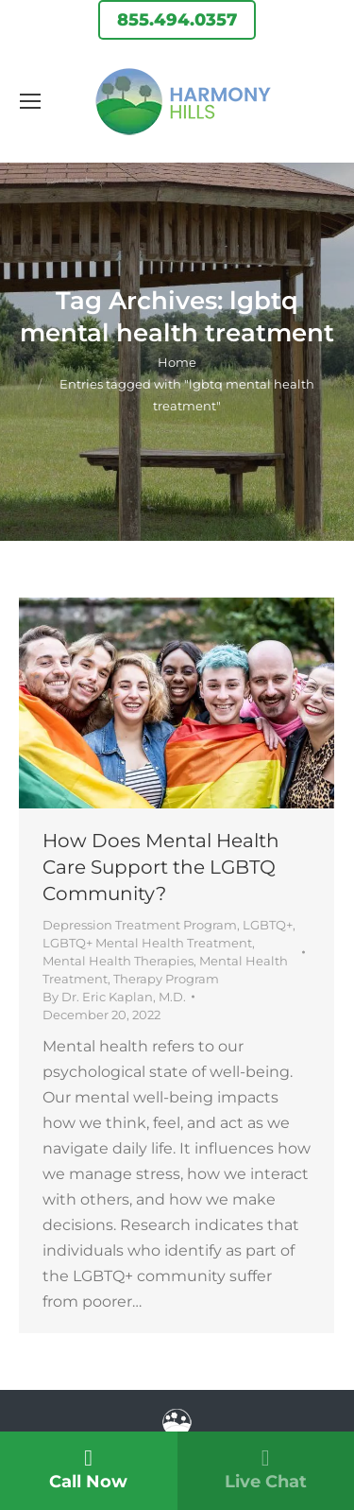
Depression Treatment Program (139, 924)
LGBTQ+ (268, 924)
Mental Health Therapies (118, 960)
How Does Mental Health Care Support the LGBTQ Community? (160, 867)
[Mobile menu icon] (30, 101)
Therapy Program (166, 978)
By (114, 996)
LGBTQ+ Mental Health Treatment (147, 942)
